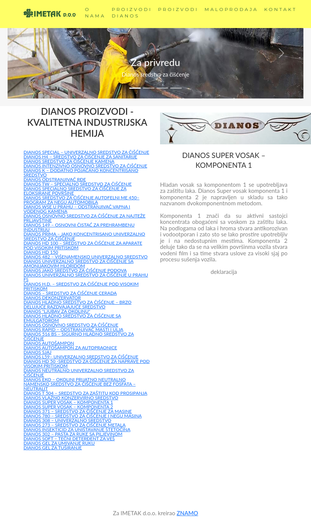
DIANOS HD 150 (41, 252)
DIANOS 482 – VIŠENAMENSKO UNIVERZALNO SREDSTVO (86, 257)
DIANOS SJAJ (38, 352)
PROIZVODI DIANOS (132, 12)
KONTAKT (280, 9)
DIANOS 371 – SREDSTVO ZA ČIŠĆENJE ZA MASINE (78, 411)
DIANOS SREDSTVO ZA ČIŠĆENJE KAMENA (69, 161)
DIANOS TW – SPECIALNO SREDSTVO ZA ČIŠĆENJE (78, 184)
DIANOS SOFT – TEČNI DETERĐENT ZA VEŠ (69, 438)
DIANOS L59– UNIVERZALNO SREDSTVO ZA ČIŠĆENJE (81, 357)
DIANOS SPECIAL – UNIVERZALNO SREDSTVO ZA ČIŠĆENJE (86, 152)
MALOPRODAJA (231, 9)
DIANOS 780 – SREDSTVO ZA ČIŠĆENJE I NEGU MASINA (83, 416)
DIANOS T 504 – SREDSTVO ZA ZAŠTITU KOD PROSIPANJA (85, 393)
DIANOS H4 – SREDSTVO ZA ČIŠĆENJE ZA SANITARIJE (80, 156)
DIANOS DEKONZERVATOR (52, 297)
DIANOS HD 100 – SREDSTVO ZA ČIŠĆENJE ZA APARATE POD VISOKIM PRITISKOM (83, 245)
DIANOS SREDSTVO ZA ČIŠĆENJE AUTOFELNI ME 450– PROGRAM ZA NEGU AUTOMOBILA (81, 200)
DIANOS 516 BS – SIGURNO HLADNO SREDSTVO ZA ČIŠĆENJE (79, 336)
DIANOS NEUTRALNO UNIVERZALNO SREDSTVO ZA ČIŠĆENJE (79, 372)
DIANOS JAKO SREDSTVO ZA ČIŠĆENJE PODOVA (75, 270)
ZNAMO (187, 513)
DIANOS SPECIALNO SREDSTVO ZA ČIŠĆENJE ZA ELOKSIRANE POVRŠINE (75, 191)
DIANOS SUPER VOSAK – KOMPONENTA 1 (68, 402)
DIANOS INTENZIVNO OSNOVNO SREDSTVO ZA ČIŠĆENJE (85, 166)
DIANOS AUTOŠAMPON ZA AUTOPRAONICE (70, 347)
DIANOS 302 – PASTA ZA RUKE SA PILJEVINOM (73, 434)
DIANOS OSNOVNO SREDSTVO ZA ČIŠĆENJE (71, 325)
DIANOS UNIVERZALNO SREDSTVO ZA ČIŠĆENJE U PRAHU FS (86, 277)
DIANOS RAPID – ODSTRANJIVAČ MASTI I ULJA (73, 329)
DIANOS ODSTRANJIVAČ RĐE (55, 179)
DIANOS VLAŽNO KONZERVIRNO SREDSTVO (71, 397)
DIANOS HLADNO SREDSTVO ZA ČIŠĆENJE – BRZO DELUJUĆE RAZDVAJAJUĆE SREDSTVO (78, 304)
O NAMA (95, 12)
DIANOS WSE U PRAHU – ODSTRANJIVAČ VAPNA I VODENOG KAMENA (77, 209)
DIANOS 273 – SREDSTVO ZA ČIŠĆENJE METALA (75, 425)
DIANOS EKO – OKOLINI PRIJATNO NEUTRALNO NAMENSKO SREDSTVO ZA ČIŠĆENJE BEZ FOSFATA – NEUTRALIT (80, 384)
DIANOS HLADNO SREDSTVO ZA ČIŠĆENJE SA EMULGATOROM (72, 318)
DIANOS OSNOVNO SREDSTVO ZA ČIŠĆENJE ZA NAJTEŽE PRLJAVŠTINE (84, 218)
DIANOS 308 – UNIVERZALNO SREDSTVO (67, 420)
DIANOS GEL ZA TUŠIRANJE (53, 447)
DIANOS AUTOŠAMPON (49, 343)
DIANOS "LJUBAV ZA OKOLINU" (57, 311)
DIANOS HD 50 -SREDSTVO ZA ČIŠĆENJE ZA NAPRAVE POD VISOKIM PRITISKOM (87, 363)
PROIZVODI (178, 9)
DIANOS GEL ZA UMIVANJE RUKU (59, 443)
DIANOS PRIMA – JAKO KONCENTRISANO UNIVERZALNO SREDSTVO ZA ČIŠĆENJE (84, 236)
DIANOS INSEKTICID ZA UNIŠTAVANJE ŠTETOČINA (77, 429)
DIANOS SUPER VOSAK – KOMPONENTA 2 (68, 407)
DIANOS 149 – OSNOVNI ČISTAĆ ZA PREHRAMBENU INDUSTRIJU (79, 227)
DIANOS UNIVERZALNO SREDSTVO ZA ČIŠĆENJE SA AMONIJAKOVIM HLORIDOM (79, 263)
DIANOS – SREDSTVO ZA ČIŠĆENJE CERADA (70, 293)
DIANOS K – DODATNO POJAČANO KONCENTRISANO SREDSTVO (81, 172)
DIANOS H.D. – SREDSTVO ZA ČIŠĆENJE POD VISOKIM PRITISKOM (81, 286)
